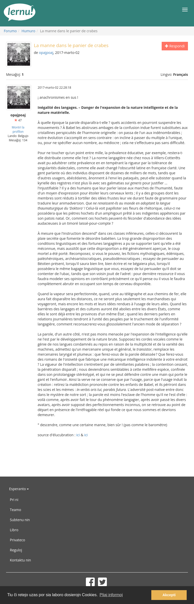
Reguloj (16, 550)
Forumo (10, 30)
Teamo (15, 509)
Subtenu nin (20, 519)
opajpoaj (46, 52)
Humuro (28, 30)
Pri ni (14, 499)
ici (78, 434)
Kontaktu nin (20, 560)
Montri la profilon (18, 129)
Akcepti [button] (169, 595)
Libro (14, 529)
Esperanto (19, 488)
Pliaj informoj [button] (111, 595)
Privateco (17, 540)
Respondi (175, 46)
